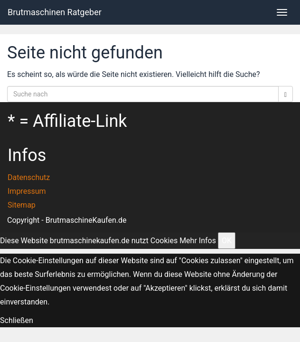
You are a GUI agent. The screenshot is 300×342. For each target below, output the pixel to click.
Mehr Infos (197, 240)
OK (227, 240)
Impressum (27, 191)
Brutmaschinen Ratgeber (55, 12)
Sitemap (22, 204)
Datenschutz (29, 177)
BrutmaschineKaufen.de (86, 220)
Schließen (16, 320)
